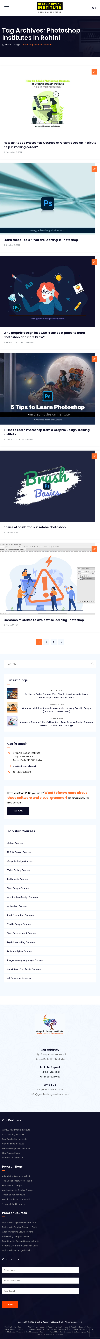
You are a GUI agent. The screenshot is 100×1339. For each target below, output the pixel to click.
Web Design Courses (18, 888)
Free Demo (18, 810)
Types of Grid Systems (13, 1204)
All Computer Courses (19, 978)
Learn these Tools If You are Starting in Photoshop (41, 240)
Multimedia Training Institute (81, 1329)
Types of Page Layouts (13, 1194)
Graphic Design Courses (20, 861)
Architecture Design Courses (22, 897)
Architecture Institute (35, 1329)
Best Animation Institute (56, 1329)
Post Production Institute (14, 1139)
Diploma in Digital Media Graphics (19, 1222)
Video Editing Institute (13, 1143)
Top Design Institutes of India (17, 1180)
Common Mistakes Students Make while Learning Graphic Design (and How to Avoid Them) (56, 710)
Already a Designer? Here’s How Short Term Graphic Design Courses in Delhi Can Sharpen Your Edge (56, 724)
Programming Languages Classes (25, 960)
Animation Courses (17, 906)
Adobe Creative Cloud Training (17, 1231)
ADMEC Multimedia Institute (16, 1129)
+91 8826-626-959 (50, 1076)
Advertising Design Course (15, 1236)
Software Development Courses (50, 1334)
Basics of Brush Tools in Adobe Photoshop (35, 527)
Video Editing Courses (18, 870)
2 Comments (27, 439)
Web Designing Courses (58, 1327)
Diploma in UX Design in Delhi (16, 1250)
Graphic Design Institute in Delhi (49, 1322)
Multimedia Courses (17, 879)
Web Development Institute (16, 1148)
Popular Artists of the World (16, 1199)
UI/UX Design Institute (36, 1327)
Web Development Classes (82, 1327)
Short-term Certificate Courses (24, 969)
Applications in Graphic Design (17, 1190)
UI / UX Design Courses (19, 852)
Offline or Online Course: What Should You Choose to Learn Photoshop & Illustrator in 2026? (56, 696)
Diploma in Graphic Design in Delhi (19, 1227)
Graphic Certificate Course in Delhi (20, 1245)
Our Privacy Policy (11, 1153)
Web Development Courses (21, 933)
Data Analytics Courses (19, 951)
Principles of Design (12, 1185)
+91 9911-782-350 (50, 1072)
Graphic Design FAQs (12, 1157)
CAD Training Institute (13, 1134)
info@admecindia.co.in (25, 766)
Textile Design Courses (19, 924)
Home (7, 44)
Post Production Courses (20, 915)
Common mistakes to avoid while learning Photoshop (44, 620)
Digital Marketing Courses (21, 942)
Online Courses (15, 843)
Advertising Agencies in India (16, 1176)
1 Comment (29, 342)
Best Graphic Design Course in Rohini (20, 1241)
